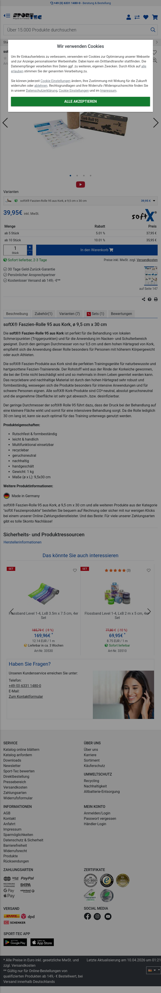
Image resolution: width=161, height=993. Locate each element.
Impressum (108, 91)
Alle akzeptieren (80, 101)
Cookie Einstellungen (56, 81)
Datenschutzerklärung (41, 91)
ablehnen (41, 86)
